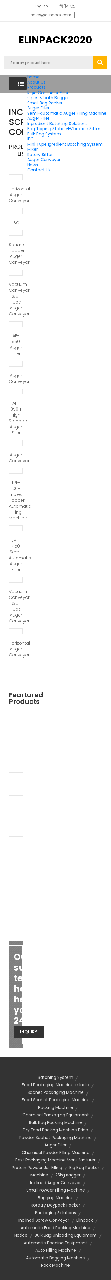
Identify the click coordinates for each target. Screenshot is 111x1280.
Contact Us (39, 170)
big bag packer (84, 1168)
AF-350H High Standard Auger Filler (16, 418)
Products (36, 87)
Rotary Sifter (40, 155)
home (33, 77)
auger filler (55, 1145)
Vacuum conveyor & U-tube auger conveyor (16, 299)
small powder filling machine (55, 1190)
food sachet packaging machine (55, 1100)
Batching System (55, 1077)
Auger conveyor (16, 378)
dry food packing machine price (55, 1130)
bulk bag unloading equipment (66, 1235)
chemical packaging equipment (55, 1115)
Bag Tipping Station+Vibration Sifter (63, 129)
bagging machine (55, 1198)
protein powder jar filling (37, 1168)
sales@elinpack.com (51, 15)
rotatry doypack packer (55, 1205)
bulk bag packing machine (55, 1122)
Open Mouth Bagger (48, 98)
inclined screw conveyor (43, 1220)
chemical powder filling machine (55, 1153)
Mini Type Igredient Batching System (65, 144)
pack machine (55, 1265)
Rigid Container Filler (48, 93)
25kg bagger (68, 1175)
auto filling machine (55, 1250)
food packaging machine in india (55, 1085)
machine (39, 1175)
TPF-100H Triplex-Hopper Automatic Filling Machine (16, 500)
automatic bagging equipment (55, 1243)
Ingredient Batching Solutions (57, 124)
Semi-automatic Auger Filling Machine (67, 113)
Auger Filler (38, 108)
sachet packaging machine (56, 1092)
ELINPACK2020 (55, 40)
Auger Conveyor (44, 160)
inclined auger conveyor (55, 1183)
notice (21, 1235)
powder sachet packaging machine (55, 1137)
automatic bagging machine (55, 1258)
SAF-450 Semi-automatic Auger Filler (16, 555)
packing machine (55, 1107)
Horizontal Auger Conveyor (16, 195)
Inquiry (28, 1032)
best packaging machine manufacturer (55, 1160)
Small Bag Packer (44, 103)
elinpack (84, 1220)
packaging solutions (55, 1213)
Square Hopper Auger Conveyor (16, 253)
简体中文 (67, 6)
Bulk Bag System (44, 134)
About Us (36, 82)
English (41, 6)
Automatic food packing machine (55, 1228)
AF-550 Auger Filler (16, 344)
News (32, 165)
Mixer (32, 149)
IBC (30, 139)
